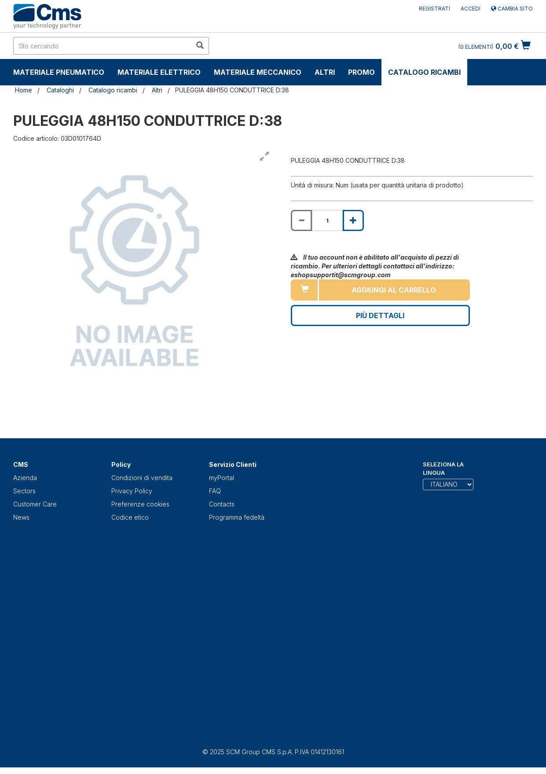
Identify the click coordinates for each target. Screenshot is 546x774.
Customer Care (35, 504)
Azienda (25, 477)
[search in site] (102, 45)
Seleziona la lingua (443, 468)
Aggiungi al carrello (394, 290)
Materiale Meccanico (257, 72)
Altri (325, 72)
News (21, 517)
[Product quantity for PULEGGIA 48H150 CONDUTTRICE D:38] (327, 220)
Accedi (470, 8)
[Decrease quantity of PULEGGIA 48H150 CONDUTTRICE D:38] (301, 220)
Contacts (222, 504)
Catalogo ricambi (424, 72)
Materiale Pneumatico (58, 72)
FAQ (215, 491)
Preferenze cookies (140, 504)
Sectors (24, 491)
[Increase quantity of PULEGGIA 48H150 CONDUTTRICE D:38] (353, 220)
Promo (361, 72)
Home (23, 90)
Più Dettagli (380, 315)
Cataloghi (60, 90)
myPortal (221, 477)
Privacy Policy (131, 491)
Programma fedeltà (236, 517)
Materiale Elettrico (159, 72)
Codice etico (130, 517)
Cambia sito (512, 8)
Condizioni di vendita (141, 477)
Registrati (434, 8)
